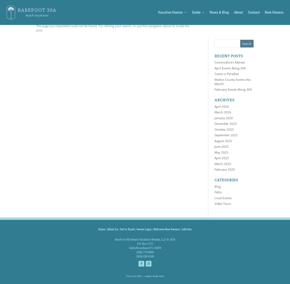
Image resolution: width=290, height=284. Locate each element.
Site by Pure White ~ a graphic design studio (145, 276)
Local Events (223, 198)
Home (101, 229)
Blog (217, 187)
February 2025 (224, 169)
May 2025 (221, 152)
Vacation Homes (170, 13)
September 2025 (226, 135)
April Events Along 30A (230, 68)
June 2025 (221, 147)
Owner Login (144, 229)
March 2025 (222, 164)
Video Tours (222, 204)
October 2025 (224, 129)
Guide (196, 13)
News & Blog (219, 13)
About (238, 13)
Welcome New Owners (166, 229)
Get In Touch (127, 229)
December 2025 (225, 124)
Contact (254, 13)
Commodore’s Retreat (229, 62)
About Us (112, 229)
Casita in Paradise (226, 74)
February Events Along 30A (233, 89)
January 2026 (223, 118)
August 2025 (223, 141)
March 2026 (222, 112)
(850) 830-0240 (145, 256)
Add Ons (187, 229)
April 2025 (221, 158)
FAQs (218, 192)
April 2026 (221, 107)
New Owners (274, 13)
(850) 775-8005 (145, 252)
